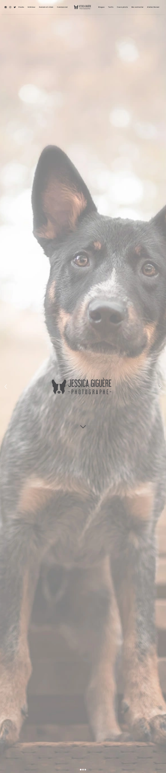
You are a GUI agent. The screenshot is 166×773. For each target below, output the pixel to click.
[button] (6, 7)
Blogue (101, 7)
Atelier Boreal (153, 7)
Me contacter (137, 7)
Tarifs (110, 7)
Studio (21, 7)
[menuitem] (6, 7)
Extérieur (31, 7)
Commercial (62, 7)
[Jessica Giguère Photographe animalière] (83, 7)
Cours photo (122, 7)
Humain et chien (46, 7)
